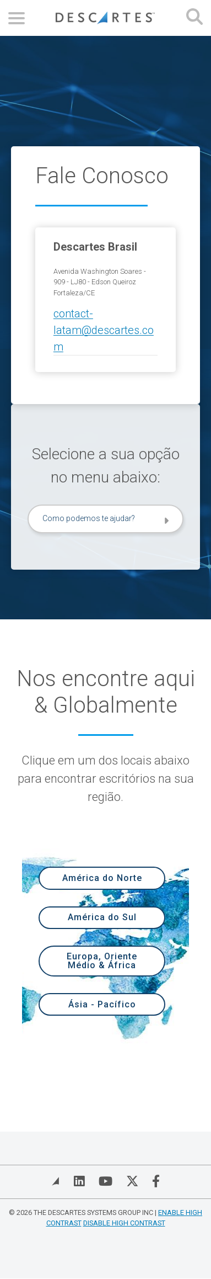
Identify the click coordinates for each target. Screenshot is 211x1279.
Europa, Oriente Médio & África (102, 960)
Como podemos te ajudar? (88, 518)
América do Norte (102, 878)
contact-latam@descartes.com (103, 330)
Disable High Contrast (124, 1223)
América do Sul (102, 917)
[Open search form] (194, 18)
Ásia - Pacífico (102, 1004)
